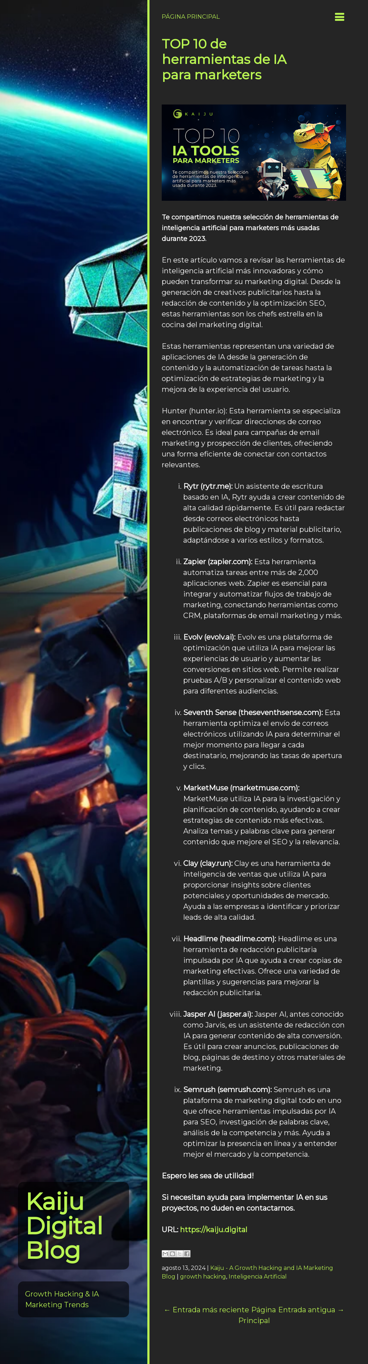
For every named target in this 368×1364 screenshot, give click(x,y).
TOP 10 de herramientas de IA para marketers (224, 59)
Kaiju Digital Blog (64, 1226)
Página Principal (191, 16)
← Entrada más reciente (206, 1309)
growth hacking (203, 1276)
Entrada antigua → (311, 1309)
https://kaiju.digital (213, 1229)
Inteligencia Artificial (258, 1276)
